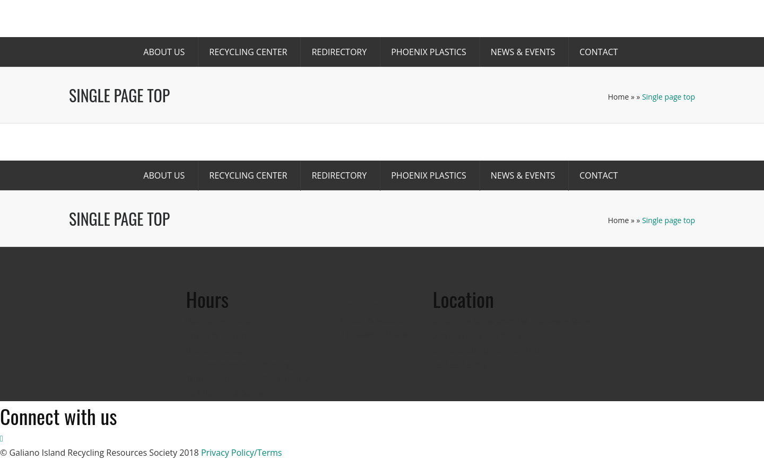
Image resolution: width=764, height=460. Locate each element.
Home (618, 97)
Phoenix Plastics (428, 52)
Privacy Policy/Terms (241, 452)
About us (164, 52)
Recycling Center (248, 52)
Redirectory (339, 52)
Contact (598, 52)
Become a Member (427, 21)
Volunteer (550, 21)
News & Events (523, 52)
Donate (496, 21)
